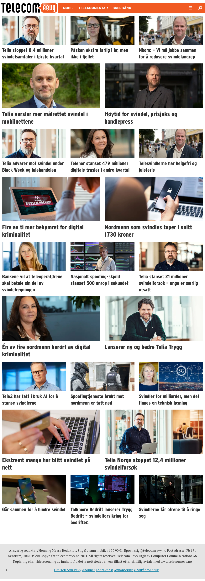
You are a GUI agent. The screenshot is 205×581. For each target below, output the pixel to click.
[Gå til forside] (29, 8)
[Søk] (200, 8)
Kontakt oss (104, 570)
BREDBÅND (122, 8)
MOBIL (68, 8)
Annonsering (123, 570)
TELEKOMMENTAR (93, 8)
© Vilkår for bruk (146, 570)
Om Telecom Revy (67, 570)
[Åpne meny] (190, 8)
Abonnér (88, 570)
